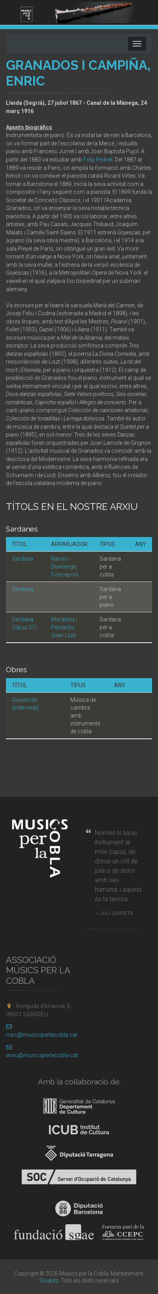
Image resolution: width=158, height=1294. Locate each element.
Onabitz (49, 1280)
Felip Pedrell (98, 159)
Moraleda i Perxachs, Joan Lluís (64, 627)
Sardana (22, 559)
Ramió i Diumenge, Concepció (64, 567)
